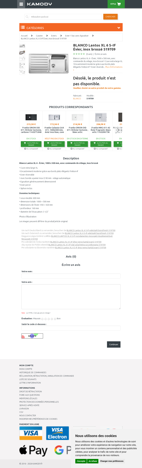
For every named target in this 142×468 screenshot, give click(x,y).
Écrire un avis (101, 54)
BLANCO (77, 98)
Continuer (113, 344)
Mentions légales (28, 398)
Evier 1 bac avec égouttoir (76, 36)
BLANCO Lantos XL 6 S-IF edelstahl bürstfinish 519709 (91, 230)
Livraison (24, 408)
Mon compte (25, 369)
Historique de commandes (32, 372)
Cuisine (39, 36)
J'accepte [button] (81, 461)
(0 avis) (89, 54)
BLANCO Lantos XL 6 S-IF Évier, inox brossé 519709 (44, 38)
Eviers (54, 36)
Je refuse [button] (92, 461)
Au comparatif (31, 149)
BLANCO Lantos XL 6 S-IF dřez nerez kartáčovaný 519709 (75, 242)
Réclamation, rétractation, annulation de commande (46, 376)
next (118, 130)
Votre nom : (27, 271)
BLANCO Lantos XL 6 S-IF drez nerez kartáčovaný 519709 (80, 247)
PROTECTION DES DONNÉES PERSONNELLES (39, 402)
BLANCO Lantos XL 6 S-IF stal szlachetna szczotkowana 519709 (77, 245)
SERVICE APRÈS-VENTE (29, 405)
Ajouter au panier (31, 144)
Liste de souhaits (27, 379)
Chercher (110, 16)
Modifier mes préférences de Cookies (38, 419)
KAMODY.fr (37, 464)
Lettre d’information (30, 383)
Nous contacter (27, 415)
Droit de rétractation (30, 391)
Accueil (24, 36)
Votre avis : (27, 282)
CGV (21, 412)
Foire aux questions (29, 395)
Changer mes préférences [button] (111, 461)
